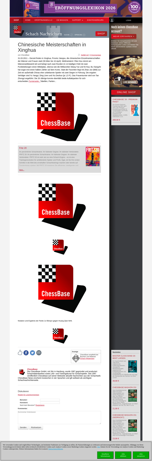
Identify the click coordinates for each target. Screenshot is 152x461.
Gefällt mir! (85, 55)
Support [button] (77, 20)
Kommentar (22, 408)
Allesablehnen (123, 455)
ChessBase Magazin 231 (124, 387)
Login (128, 20)
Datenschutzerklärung (55, 449)
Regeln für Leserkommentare (28, 395)
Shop (16, 20)
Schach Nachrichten (44, 34)
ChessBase (32, 369)
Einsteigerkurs (95, 20)
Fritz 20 (23, 148)
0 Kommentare (95, 55)
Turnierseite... (34, 81)
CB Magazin (62, 20)
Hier (98, 447)
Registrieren (40, 405)
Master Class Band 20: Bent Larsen (124, 357)
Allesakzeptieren (141, 455)
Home (28, 20)
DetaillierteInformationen (105, 455)
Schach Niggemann (87, 358)
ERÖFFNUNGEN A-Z (44, 20)
